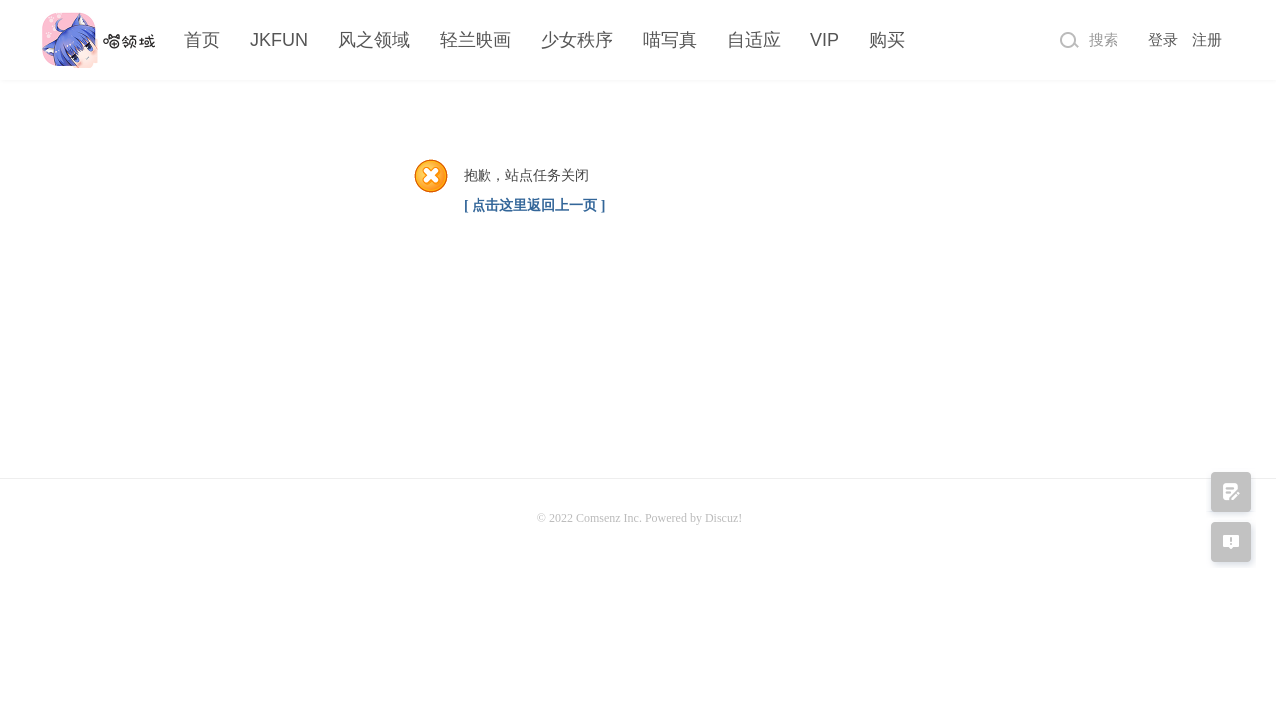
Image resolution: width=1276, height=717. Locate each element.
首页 (202, 40)
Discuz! (723, 518)
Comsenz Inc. (610, 518)
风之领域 (374, 40)
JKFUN (279, 40)
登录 (1163, 40)
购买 (887, 40)
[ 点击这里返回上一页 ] (534, 205)
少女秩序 (577, 40)
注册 (1207, 40)
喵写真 (670, 40)
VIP (824, 40)
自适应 (754, 40)
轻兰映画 (475, 40)
